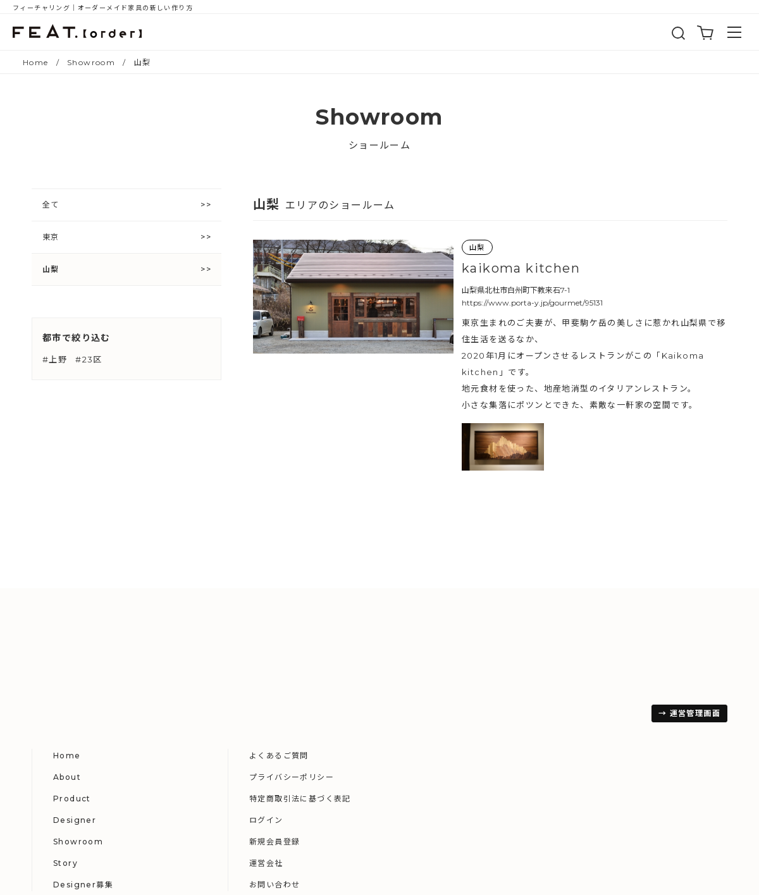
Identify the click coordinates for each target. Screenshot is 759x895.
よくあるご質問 (582, 639)
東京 (50, 237)
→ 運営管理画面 (70, 827)
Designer (378, 703)
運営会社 (570, 746)
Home (371, 639)
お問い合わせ (578, 768)
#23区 (88, 359)
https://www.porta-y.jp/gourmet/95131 (532, 302)
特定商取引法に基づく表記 (604, 682)
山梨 (50, 269)
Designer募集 (387, 768)
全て (50, 204)
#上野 (54, 359)
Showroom (382, 725)
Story (369, 746)
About (371, 660)
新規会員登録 (578, 725)
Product (376, 682)
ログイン (570, 703)
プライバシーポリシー (595, 660)
